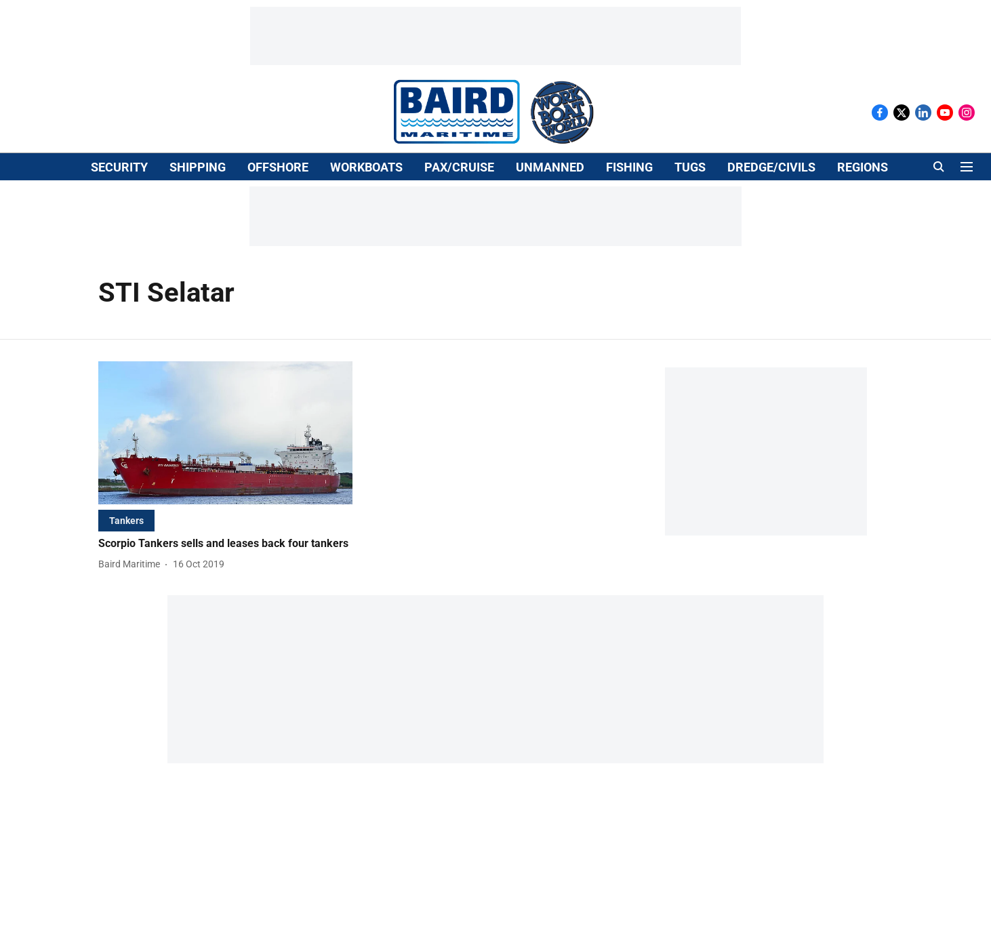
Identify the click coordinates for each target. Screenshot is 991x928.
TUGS (690, 167)
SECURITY (119, 167)
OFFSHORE (277, 167)
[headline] (225, 544)
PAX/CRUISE (459, 167)
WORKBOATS (366, 167)
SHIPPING (197, 167)
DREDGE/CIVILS (771, 167)
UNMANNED (550, 167)
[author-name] (131, 564)
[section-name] (126, 520)
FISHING (629, 167)
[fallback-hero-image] (225, 432)
